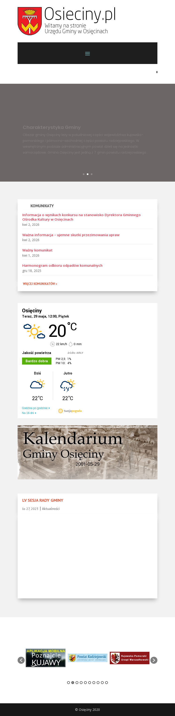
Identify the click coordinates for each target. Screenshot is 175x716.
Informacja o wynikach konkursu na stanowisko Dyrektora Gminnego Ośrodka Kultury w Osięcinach (81, 217)
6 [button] (89, 682)
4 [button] (81, 682)
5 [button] (85, 682)
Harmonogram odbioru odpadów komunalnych (62, 265)
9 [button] (102, 682)
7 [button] (93, 682)
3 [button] (77, 682)
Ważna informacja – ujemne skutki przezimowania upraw (70, 234)
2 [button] (72, 682)
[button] (21, 660)
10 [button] (106, 682)
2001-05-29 (87, 464)
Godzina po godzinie (35, 408)
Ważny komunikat (37, 250)
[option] (45, 658)
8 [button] (98, 682)
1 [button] (68, 682)
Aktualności (51, 508)
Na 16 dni (28, 413)
